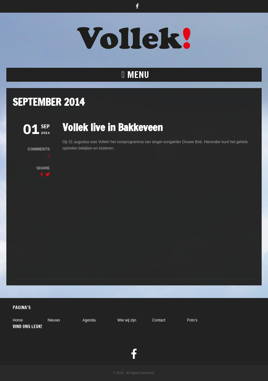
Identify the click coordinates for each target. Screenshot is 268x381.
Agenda (88, 320)
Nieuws (54, 320)
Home (18, 320)
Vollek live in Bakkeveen (112, 127)
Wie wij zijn (126, 320)
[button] (134, 75)
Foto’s (192, 320)
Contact (158, 320)
